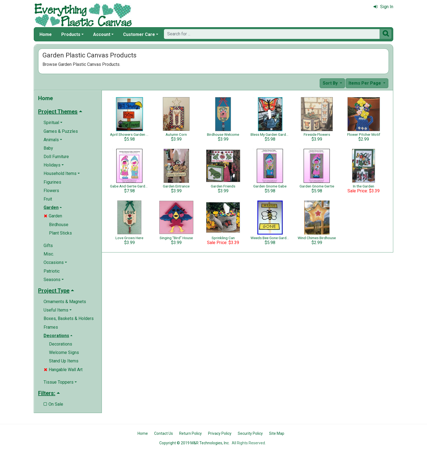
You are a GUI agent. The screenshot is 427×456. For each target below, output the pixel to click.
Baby (48, 148)
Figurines (52, 182)
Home (45, 34)
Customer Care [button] (139, 34)
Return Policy (190, 433)
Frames (51, 327)
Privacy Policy (219, 433)
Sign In (383, 6)
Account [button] (101, 34)
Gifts (48, 245)
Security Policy (250, 433)
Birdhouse (58, 224)
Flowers (51, 190)
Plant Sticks (60, 233)
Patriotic (52, 271)
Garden (53, 215)
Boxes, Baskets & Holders (69, 318)
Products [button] (70, 34)
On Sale (53, 404)
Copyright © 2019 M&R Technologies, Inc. (194, 443)
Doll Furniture (56, 156)
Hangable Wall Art (63, 369)
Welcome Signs (64, 352)
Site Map (276, 433)
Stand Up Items (63, 360)
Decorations (60, 344)
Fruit (48, 199)
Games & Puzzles (61, 131)
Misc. (49, 254)
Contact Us (163, 433)
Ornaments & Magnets (65, 301)
